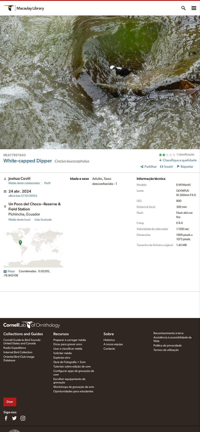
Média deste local (19, 219)
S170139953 (22, 195)
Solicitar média (62, 353)
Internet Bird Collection (17, 352)
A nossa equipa (113, 344)
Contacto (109, 348)
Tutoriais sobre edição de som (72, 366)
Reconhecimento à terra (168, 333)
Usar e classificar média (67, 348)
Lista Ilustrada (43, 219)
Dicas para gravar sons (67, 344)
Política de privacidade (167, 345)
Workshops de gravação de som (73, 387)
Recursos (61, 334)
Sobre (108, 334)
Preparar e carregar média (69, 340)
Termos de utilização (166, 350)
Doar (10, 401)
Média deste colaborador (24, 183)
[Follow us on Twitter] (14, 418)
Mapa (9, 271)
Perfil (47, 183)
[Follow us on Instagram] (22, 418)
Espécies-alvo (61, 357)
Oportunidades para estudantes (73, 391)
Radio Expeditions (14, 347)
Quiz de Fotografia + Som (69, 362)
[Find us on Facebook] (5, 418)
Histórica (109, 340)
